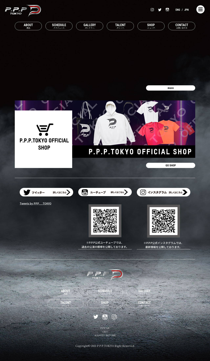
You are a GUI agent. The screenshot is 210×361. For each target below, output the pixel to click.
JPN (186, 9)
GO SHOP (170, 169)
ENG (176, 9)
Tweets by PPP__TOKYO (35, 208)
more (170, 91)
